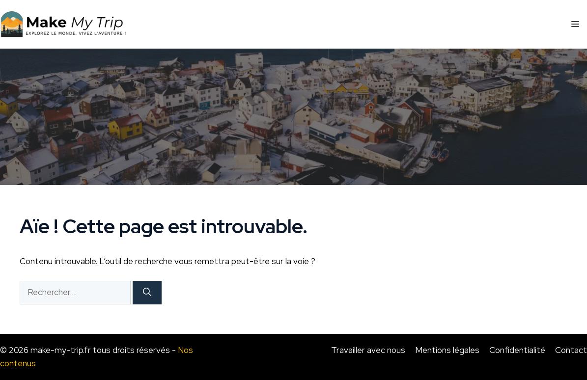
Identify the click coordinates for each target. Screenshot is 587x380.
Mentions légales (447, 350)
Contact (571, 350)
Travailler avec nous (368, 350)
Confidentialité (517, 350)
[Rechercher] (147, 292)
